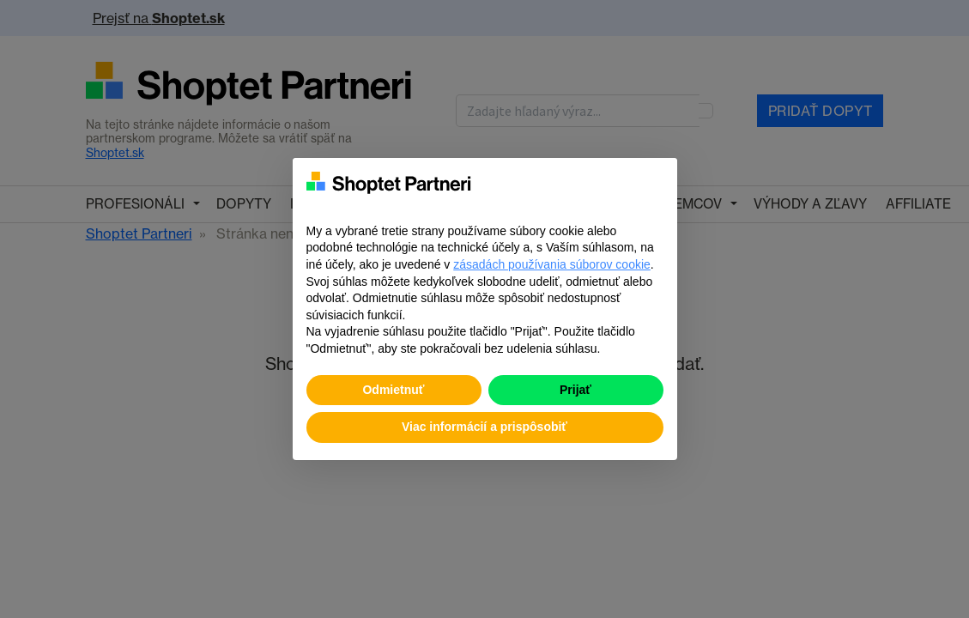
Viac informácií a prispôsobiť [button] (484, 426)
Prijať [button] (575, 390)
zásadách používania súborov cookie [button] (552, 264)
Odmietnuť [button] (393, 390)
